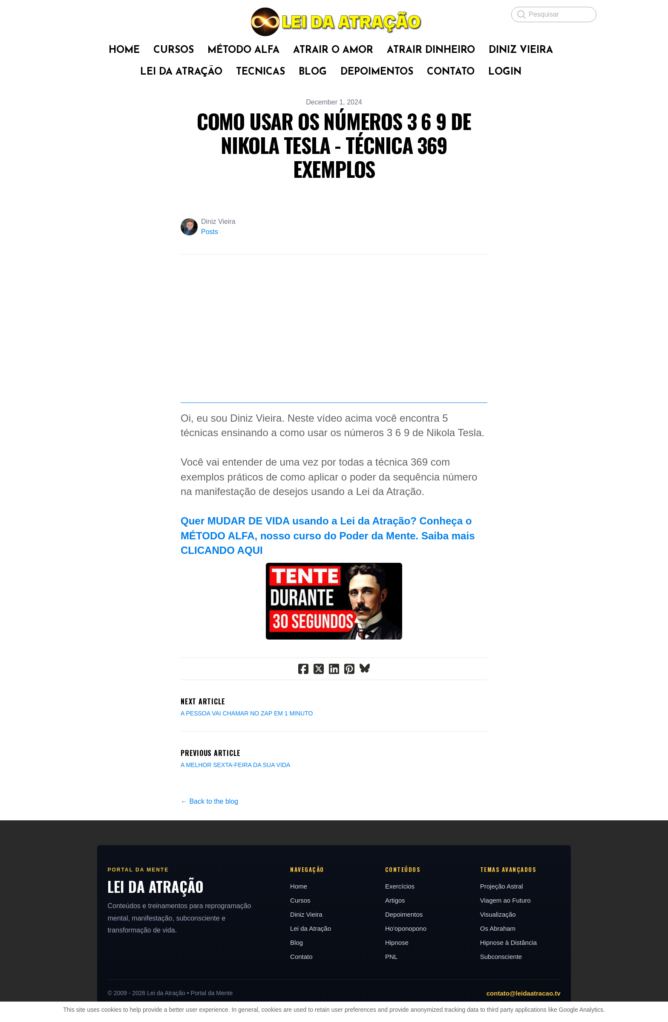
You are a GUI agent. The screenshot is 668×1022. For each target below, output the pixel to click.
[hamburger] (78, 13)
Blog (294, 996)
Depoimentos (405, 968)
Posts (209, 231)
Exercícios (401, 940)
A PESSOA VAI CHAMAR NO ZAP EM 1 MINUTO (247, 767)
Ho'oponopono (407, 982)
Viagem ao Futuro (510, 954)
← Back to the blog (209, 855)
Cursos (298, 954)
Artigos (396, 954)
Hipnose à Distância (513, 996)
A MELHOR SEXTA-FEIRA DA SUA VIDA (235, 819)
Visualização (503, 968)
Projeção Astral (506, 940)
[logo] (334, 22)
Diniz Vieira (304, 968)
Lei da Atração (308, 982)
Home (296, 940)
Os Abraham (503, 982)
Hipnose (398, 996)
